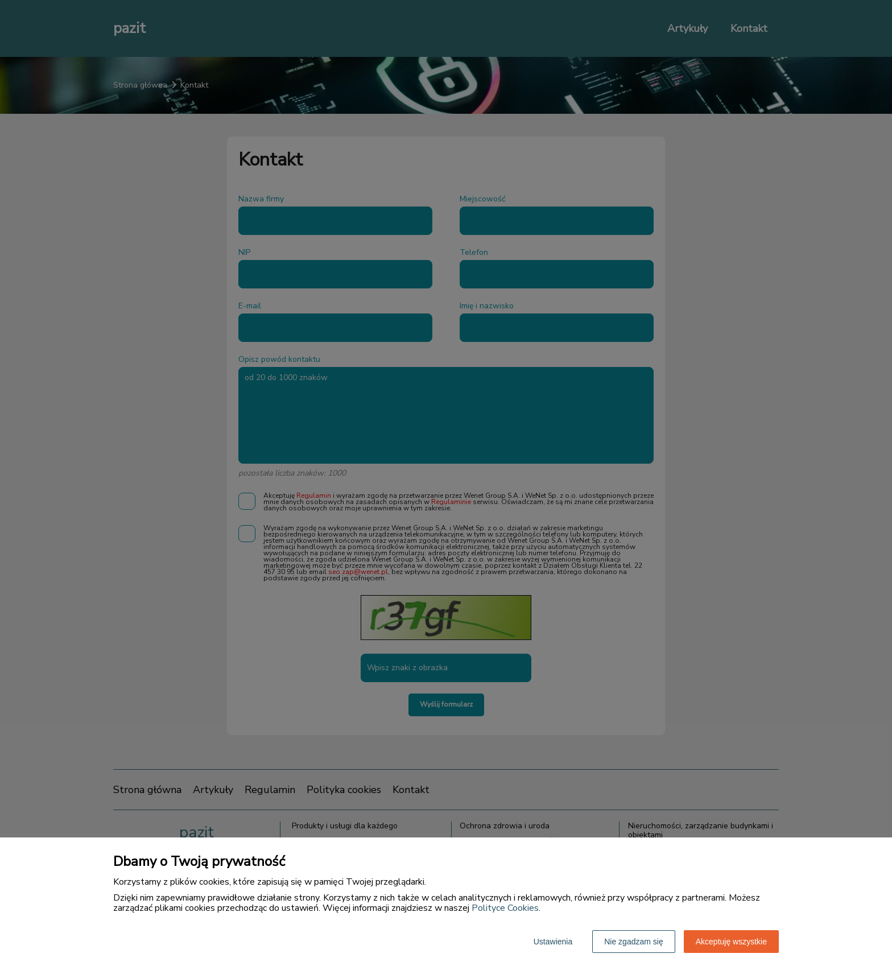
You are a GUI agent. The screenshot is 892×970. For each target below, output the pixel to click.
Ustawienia (553, 941)
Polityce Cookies (505, 908)
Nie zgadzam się (633, 941)
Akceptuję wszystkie (731, 941)
